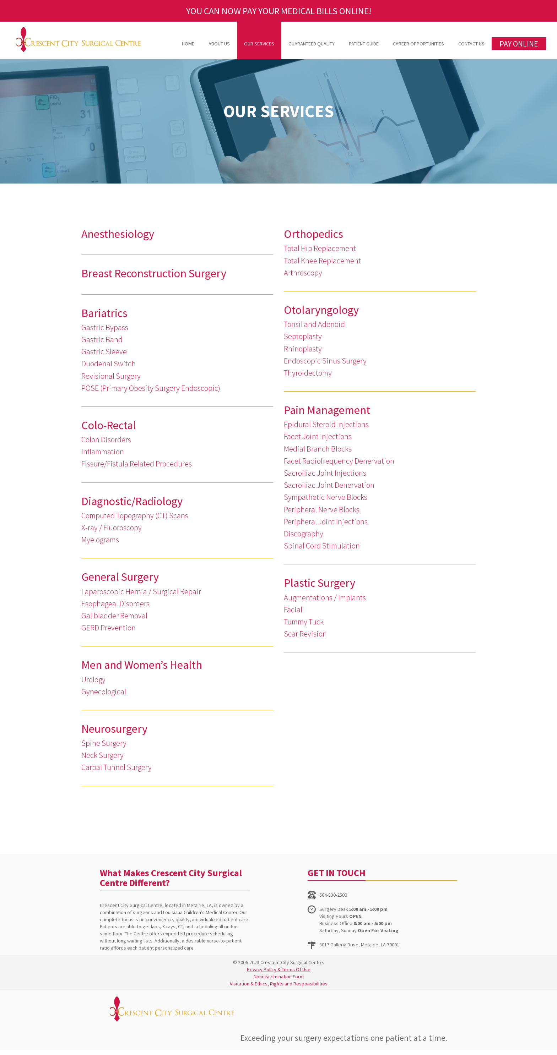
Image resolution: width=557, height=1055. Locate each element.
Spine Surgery (103, 743)
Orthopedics (313, 234)
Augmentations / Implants (325, 597)
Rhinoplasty (303, 349)
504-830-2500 (333, 895)
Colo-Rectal (108, 425)
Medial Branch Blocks (318, 449)
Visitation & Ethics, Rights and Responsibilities (279, 983)
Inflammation (102, 452)
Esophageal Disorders (115, 603)
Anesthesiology (117, 234)
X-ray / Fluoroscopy (111, 527)
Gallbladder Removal (114, 616)
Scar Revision (305, 634)
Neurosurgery (114, 729)
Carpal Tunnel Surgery (116, 767)
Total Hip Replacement (320, 248)
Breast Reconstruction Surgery (153, 273)
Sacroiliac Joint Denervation (329, 485)
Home (188, 43)
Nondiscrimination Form (279, 976)
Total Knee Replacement (322, 261)
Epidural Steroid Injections (326, 424)
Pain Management (327, 410)
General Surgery (120, 577)
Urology (93, 679)
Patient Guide (364, 43)
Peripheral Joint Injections (326, 521)
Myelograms (100, 540)
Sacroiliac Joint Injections (325, 473)
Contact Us (471, 43)
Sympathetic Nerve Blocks (325, 497)
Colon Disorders (106, 439)
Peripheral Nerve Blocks (321, 509)
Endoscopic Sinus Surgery (325, 361)
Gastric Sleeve (104, 351)
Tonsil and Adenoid (314, 324)
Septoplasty (303, 336)
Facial (293, 609)
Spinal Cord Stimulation (322, 546)
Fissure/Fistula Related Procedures (136, 464)
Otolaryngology (321, 310)
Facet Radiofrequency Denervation (339, 461)
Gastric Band (102, 339)
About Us (219, 43)
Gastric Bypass (104, 327)
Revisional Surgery (111, 376)
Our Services (259, 43)
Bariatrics (104, 313)
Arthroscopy (303, 273)
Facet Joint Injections (318, 436)
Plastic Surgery (319, 583)
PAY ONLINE (518, 44)
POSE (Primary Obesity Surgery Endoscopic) (150, 388)
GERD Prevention (108, 628)
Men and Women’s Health (141, 665)
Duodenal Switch (108, 363)
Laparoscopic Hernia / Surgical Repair (141, 591)
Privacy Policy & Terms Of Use (278, 969)
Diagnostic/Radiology (132, 501)
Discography (303, 534)
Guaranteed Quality (311, 43)
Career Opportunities (418, 43)
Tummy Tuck (304, 622)
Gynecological (103, 691)
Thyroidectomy (308, 373)
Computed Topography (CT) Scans (134, 515)
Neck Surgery (102, 755)
